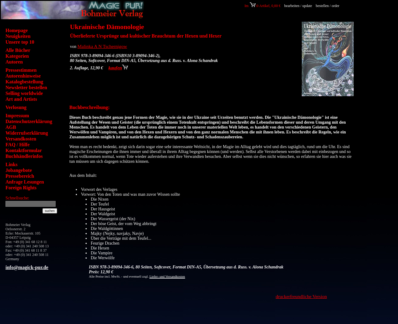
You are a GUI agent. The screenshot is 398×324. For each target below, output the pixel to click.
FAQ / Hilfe (17, 144)
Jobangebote (18, 170)
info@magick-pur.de (26, 267)
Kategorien (17, 56)
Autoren (14, 61)
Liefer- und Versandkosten (167, 276)
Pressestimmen (21, 70)
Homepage (16, 30)
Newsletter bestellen (26, 87)
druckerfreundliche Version (301, 296)
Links (11, 164)
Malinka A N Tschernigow (102, 46)
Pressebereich (19, 176)
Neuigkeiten (18, 36)
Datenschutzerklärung (28, 121)
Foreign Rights (20, 187)
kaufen (118, 67)
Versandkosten (20, 138)
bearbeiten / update (298, 6)
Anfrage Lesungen (24, 181)
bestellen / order (328, 6)
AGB (10, 127)
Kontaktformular (23, 150)
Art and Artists (21, 99)
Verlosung (16, 107)
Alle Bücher (17, 50)
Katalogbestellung (24, 81)
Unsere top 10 (19, 42)
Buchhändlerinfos (24, 156)
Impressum (17, 115)
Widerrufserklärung (26, 133)
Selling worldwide (24, 93)
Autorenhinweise (23, 75)
